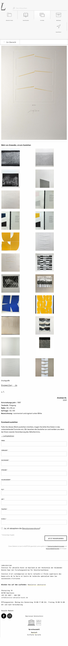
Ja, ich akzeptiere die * (22, 528)
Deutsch (34, 632)
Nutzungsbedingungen (52, 548)
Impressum (29, 616)
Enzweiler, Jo (9, 385)
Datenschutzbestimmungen (56, 546)
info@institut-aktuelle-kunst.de (14, 597)
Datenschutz (38, 616)
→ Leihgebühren (7, 435)
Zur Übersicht (11, 42)
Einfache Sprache (34, 635)
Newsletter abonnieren (37, 585)
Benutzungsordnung (31, 528)
